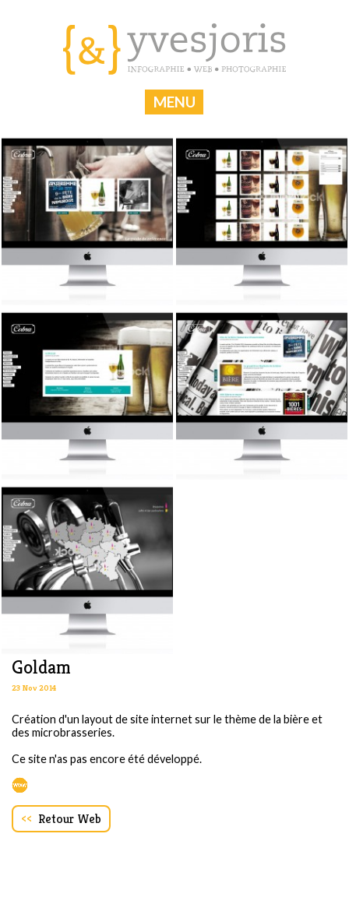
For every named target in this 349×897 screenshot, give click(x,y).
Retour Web (61, 819)
